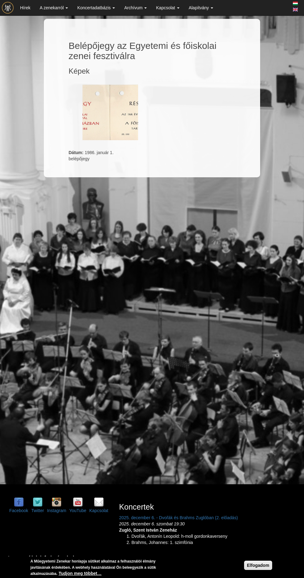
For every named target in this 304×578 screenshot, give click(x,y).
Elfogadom (258, 565)
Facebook (18, 510)
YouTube (77, 510)
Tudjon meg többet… (80, 573)
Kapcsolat (167, 7)
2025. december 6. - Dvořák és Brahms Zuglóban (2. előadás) (178, 517)
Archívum (135, 7)
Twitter (37, 510)
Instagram (56, 510)
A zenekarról (54, 7)
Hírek (25, 7)
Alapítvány (201, 7)
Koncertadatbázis (96, 7)
